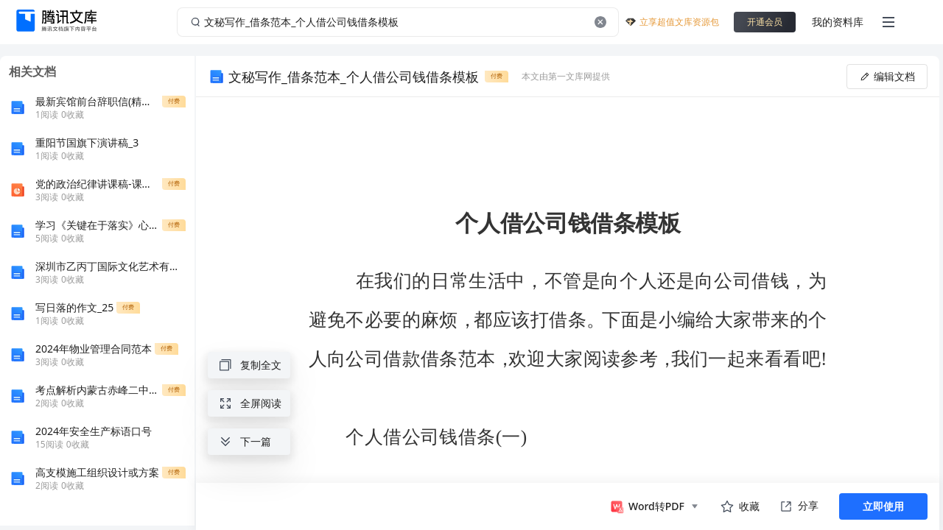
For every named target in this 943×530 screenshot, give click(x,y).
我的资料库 (837, 22)
